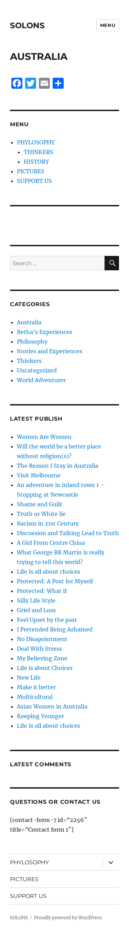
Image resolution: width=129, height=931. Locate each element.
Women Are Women (44, 436)
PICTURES (30, 171)
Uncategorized (37, 370)
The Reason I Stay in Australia (57, 465)
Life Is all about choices (48, 571)
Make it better (36, 687)
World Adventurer (41, 380)
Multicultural (35, 696)
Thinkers (29, 360)
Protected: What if (42, 590)
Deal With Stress (39, 648)
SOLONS (27, 25)
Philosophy (32, 341)
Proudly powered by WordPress (68, 918)
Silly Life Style (36, 600)
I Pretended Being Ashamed (55, 629)
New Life (29, 677)
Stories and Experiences (49, 351)
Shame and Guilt (39, 504)
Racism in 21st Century (48, 523)
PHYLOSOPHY (36, 142)
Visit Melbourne (39, 475)
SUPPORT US (34, 180)
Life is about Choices (45, 667)
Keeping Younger (40, 716)
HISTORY (36, 161)
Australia (29, 322)
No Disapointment (42, 639)
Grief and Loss (36, 610)
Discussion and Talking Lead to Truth (68, 533)
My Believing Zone (42, 658)
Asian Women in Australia (52, 706)
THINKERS (38, 152)
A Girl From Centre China (51, 542)
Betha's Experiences (44, 331)
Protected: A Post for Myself (55, 581)
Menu (107, 25)
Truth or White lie (41, 513)
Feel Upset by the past (47, 619)
